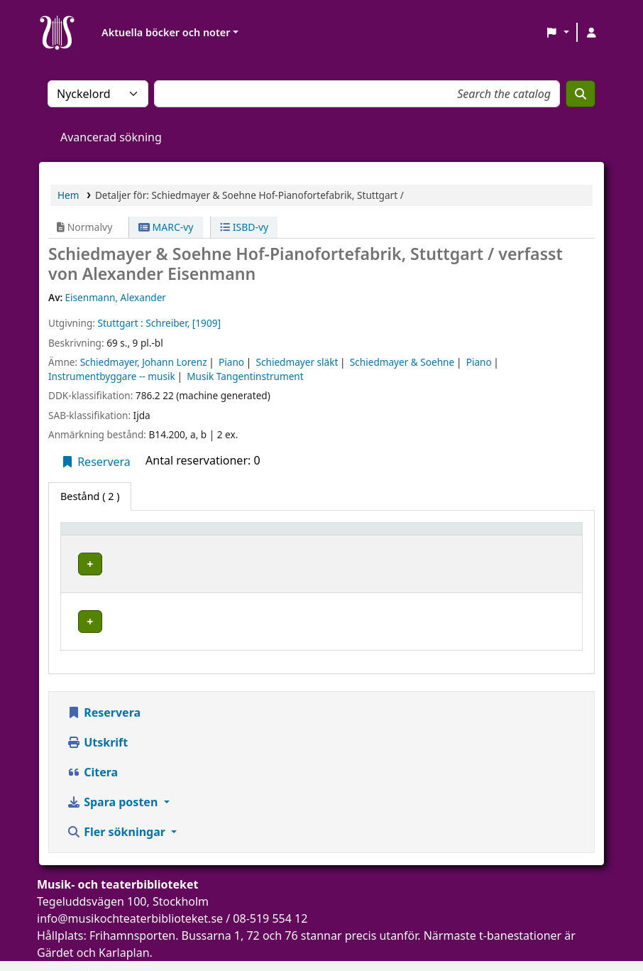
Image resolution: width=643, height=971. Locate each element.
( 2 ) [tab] (89, 496)
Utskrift (97, 720)
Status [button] (524, 535)
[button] (557, 32)
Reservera (95, 462)
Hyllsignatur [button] (418, 535)
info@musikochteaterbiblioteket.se (130, 896)
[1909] (206, 323)
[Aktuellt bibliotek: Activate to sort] (282, 535)
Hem (68, 195)
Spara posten (113, 780)
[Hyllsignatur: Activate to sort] (441, 535)
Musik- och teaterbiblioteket (257, 561)
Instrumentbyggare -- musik (111, 376)
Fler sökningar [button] (117, 810)
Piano (231, 362)
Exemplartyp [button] (99, 535)
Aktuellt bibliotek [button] (234, 535)
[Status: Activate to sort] (542, 535)
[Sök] (580, 93)
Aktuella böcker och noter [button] (165, 32)
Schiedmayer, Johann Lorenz (143, 362)
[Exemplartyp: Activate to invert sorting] (123, 535)
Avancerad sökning (111, 137)
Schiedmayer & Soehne (402, 362)
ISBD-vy (244, 227)
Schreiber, (167, 323)
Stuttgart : (120, 323)
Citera (92, 750)
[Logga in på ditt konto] (591, 32)
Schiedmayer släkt (297, 362)
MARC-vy (166, 227)
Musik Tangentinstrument (245, 376)
